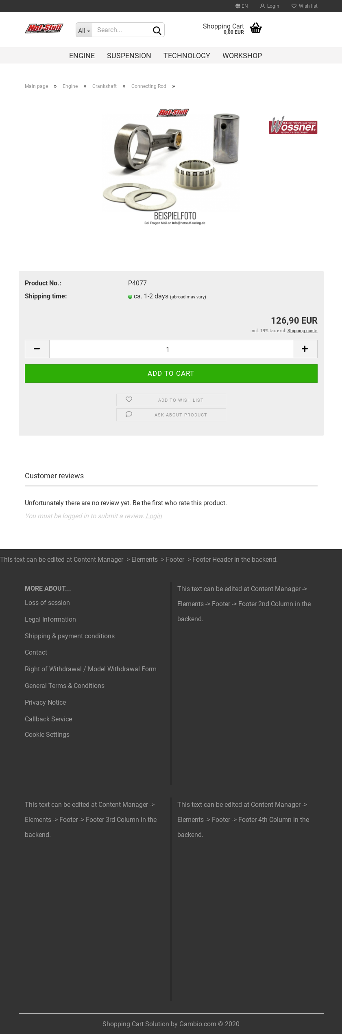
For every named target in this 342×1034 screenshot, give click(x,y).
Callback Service (48, 719)
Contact (36, 652)
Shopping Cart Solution (135, 1024)
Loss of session (47, 603)
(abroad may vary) (188, 297)
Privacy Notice (45, 702)
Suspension (129, 55)
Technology (186, 55)
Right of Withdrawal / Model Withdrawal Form (91, 669)
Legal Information (50, 619)
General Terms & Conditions (65, 686)
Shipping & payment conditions (70, 636)
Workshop (242, 55)
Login (269, 6)
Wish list (305, 6)
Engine (82, 55)
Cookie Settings (47, 734)
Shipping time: (46, 296)
